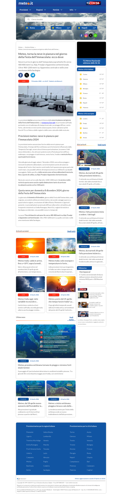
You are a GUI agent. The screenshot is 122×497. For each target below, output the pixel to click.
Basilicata (29, 466)
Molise (28, 462)
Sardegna (46, 470)
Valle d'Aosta (48, 432)
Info (71, 10)
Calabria (46, 466)
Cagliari (90, 470)
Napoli (72, 457)
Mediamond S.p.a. (31, 490)
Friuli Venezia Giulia (33, 449)
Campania (29, 457)
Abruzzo (46, 457)
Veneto (46, 440)
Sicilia (28, 470)
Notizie (56, 10)
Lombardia (47, 436)
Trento (72, 440)
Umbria (29, 453)
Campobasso (74, 462)
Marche (46, 445)
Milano (89, 436)
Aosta (89, 432)
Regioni (39, 10)
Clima (23, 81)
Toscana (46, 449)
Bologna (90, 445)
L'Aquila (89, 457)
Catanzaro (90, 466)
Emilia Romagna (32, 445)
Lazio (45, 453)
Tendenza (23, 361)
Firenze (89, 449)
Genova (72, 436)
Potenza (73, 466)
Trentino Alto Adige (33, 440)
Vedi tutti (71, 231)
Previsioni (24, 10)
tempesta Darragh (48, 123)
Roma (89, 453)
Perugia (73, 453)
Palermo (73, 470)
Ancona (72, 449)
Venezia (90, 440)
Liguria (28, 436)
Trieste (72, 445)
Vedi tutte (71, 318)
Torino (72, 432)
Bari (88, 462)
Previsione (84, 168)
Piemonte (29, 432)
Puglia (45, 462)
